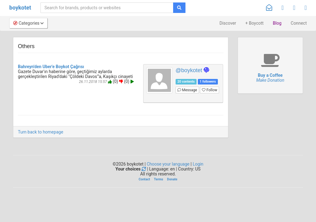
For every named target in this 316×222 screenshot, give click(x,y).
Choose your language (168, 164)
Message (187, 90)
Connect (299, 23)
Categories (28, 23)
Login (198, 164)
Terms (158, 179)
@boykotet (189, 70)
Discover (227, 23)
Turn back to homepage (40, 132)
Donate (172, 179)
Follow (209, 90)
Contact (144, 179)
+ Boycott (254, 23)
